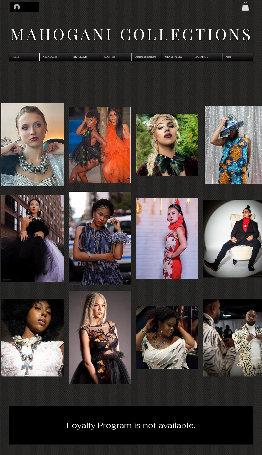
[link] (245, 6)
